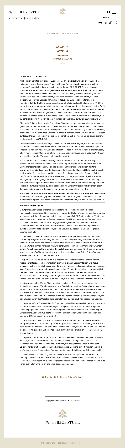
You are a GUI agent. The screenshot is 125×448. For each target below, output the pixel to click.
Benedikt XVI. (16, 18)
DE (48, 33)
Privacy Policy (76, 443)
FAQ (42, 443)
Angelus (30, 18)
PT (77, 33)
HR (68, 33)
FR (63, 33)
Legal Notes (51, 443)
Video (62, 63)
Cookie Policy (63, 443)
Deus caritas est (40, 173)
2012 (38, 18)
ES (58, 33)
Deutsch (107, 18)
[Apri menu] (114, 12)
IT (72, 33)
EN (53, 33)
